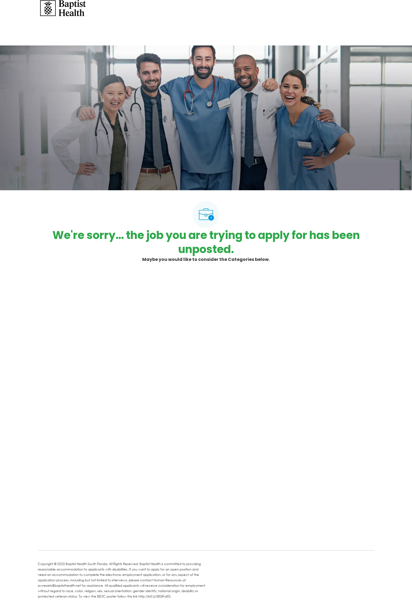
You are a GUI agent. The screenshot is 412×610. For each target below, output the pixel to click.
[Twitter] (84, 538)
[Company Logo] (63, 8)
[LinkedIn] (62, 538)
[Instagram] (105, 538)
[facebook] (44, 538)
